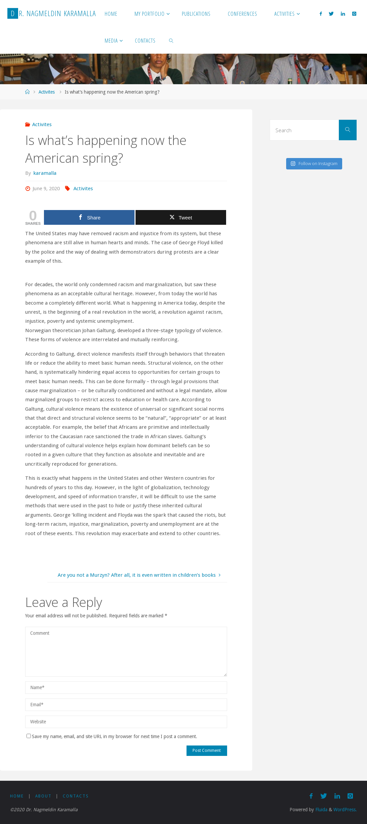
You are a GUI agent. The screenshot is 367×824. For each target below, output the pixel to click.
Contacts (76, 796)
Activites (47, 92)
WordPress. (345, 809)
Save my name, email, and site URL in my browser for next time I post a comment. (112, 736)
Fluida (320, 809)
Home (17, 796)
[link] (171, 40)
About (43, 796)
